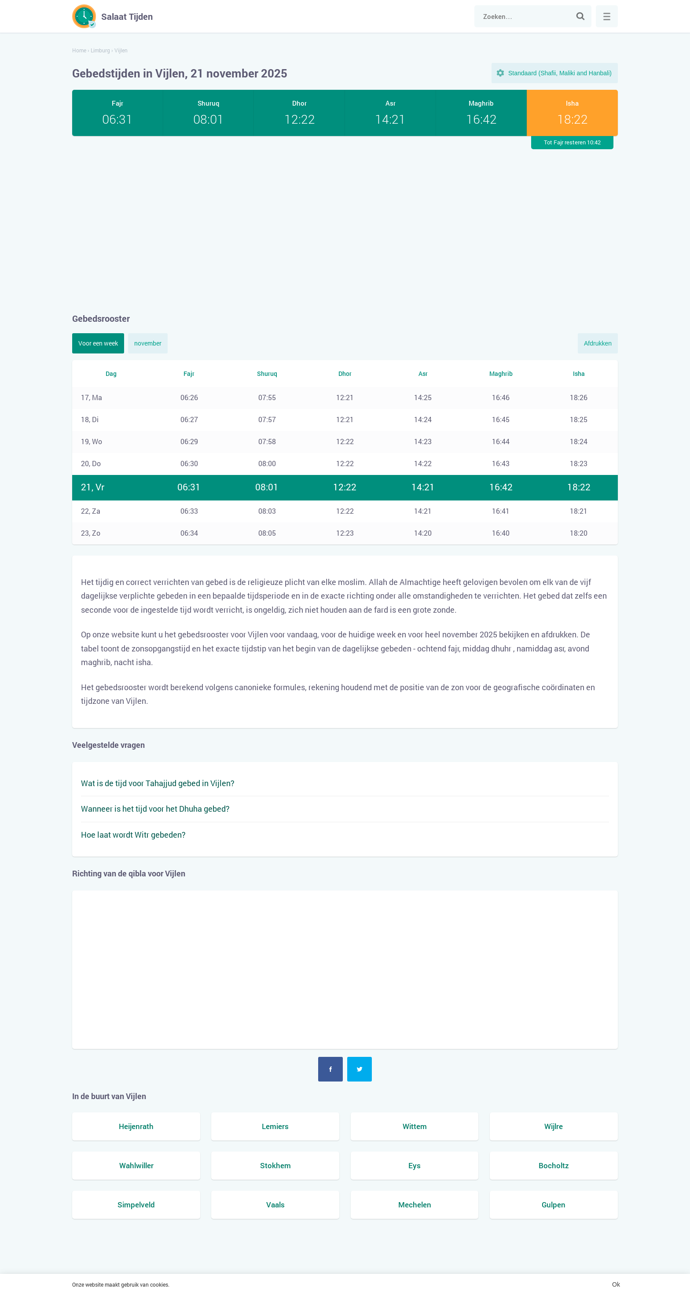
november (147, 343)
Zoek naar (580, 16)
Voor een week (98, 343)
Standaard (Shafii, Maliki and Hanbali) (560, 73)
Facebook (330, 1069)
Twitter (359, 1069)
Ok (616, 1284)
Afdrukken (598, 343)
